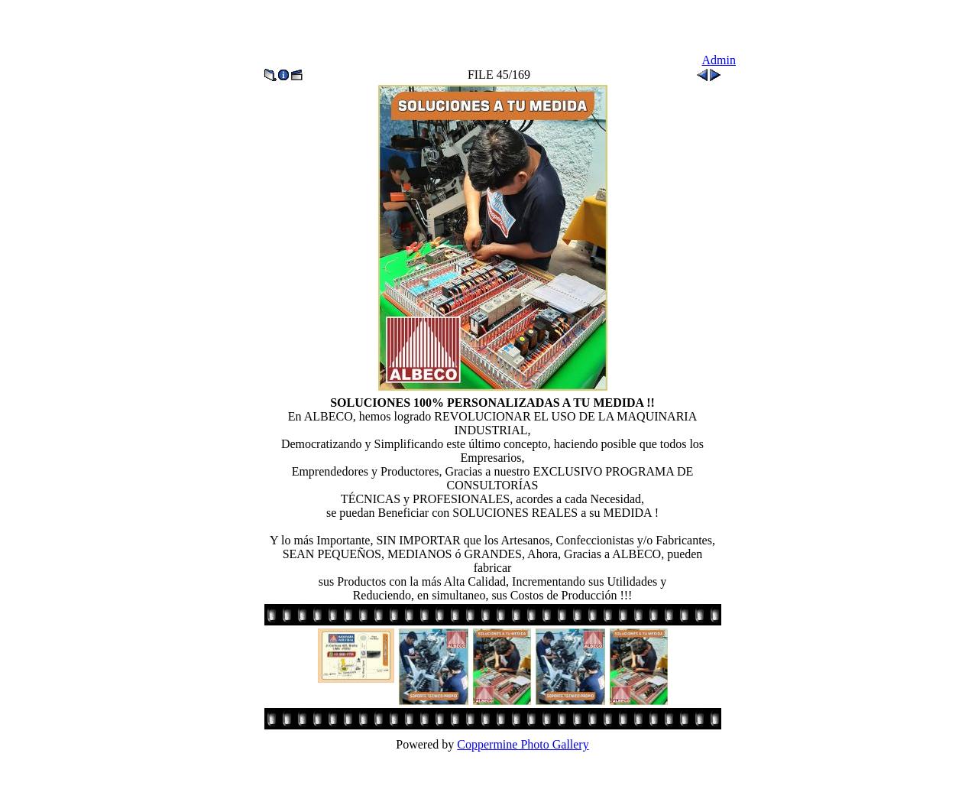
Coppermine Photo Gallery (522, 744)
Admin (719, 60)
